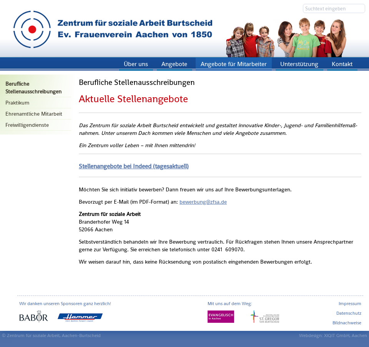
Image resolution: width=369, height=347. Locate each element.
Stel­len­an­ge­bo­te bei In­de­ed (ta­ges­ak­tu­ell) (134, 166)
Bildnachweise (346, 322)
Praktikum (17, 102)
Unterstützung (299, 64)
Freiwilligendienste (27, 124)
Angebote (174, 64)
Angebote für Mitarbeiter (234, 64)
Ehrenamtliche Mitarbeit (33, 113)
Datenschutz (348, 313)
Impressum (350, 303)
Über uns (136, 64)
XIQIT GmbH (336, 335)
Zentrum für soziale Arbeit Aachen (184, 28)
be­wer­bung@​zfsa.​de (203, 201)
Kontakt (342, 64)
